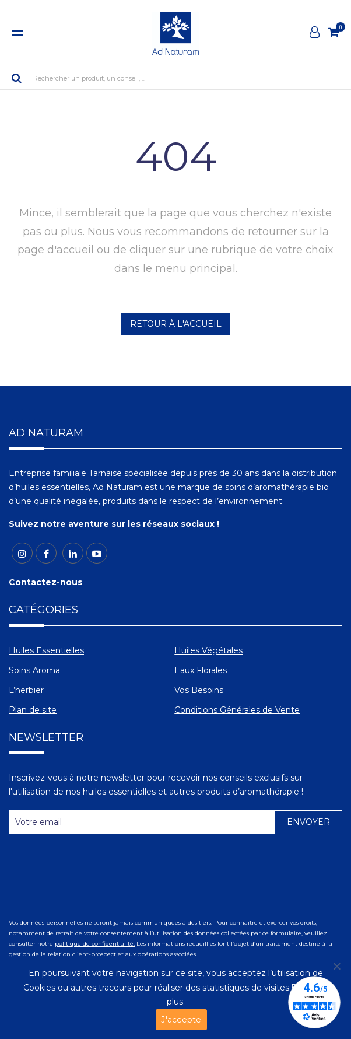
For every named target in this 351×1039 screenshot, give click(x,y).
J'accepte (181, 1019)
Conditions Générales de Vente (237, 710)
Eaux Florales (200, 670)
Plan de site (33, 710)
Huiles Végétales (208, 650)
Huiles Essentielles (46, 650)
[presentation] (97, 871)
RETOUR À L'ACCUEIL (176, 324)
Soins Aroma (34, 670)
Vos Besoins (198, 690)
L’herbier (26, 690)
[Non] (336, 966)
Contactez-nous (45, 582)
